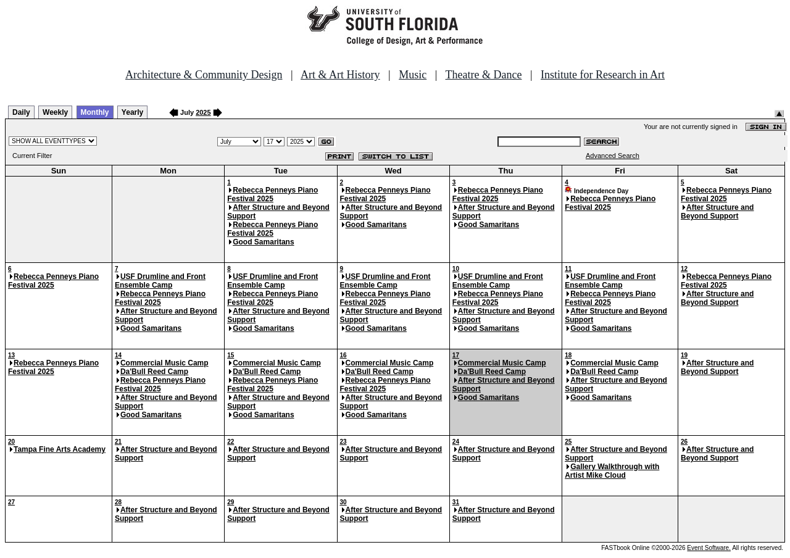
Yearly (132, 112)
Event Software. (709, 547)
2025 (203, 112)
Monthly (95, 112)
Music (412, 75)
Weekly (55, 112)
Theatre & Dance (483, 75)
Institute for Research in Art (603, 75)
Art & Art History (340, 75)
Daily (21, 112)
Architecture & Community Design (203, 75)
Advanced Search (612, 155)
